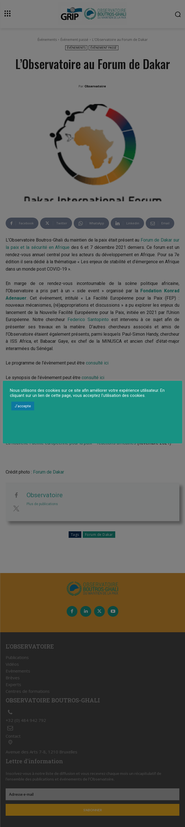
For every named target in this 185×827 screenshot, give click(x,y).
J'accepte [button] (23, 406)
